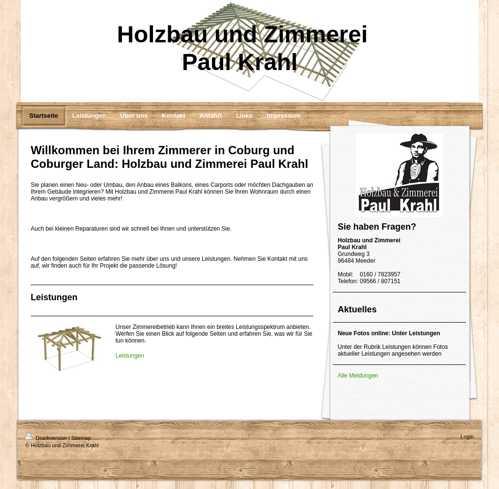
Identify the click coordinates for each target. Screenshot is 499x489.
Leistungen (129, 355)
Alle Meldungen (358, 375)
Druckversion (46, 438)
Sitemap (81, 438)
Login (467, 436)
